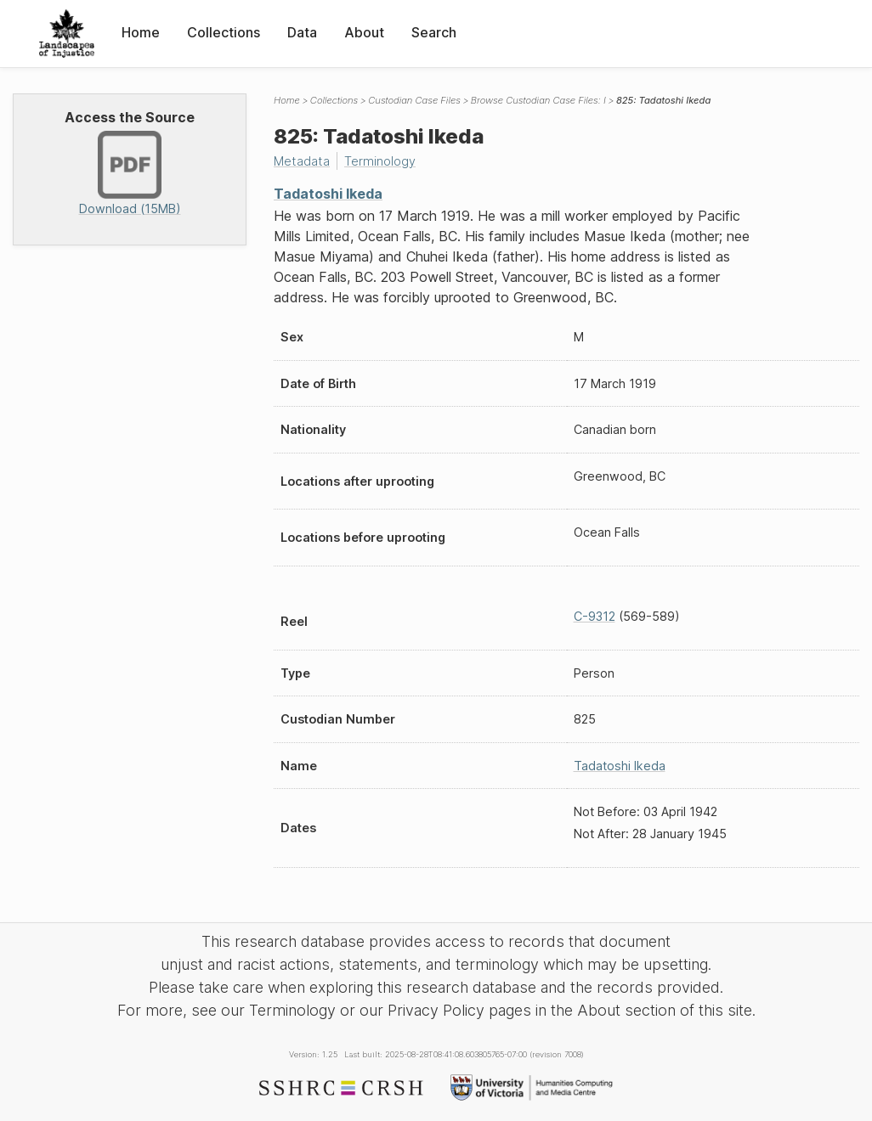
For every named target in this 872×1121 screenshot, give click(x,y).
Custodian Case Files (414, 100)
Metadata (302, 161)
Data (302, 32)
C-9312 (594, 616)
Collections (223, 32)
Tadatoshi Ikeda (328, 193)
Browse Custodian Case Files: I (538, 100)
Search (433, 32)
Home (141, 32)
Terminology (380, 161)
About (364, 32)
